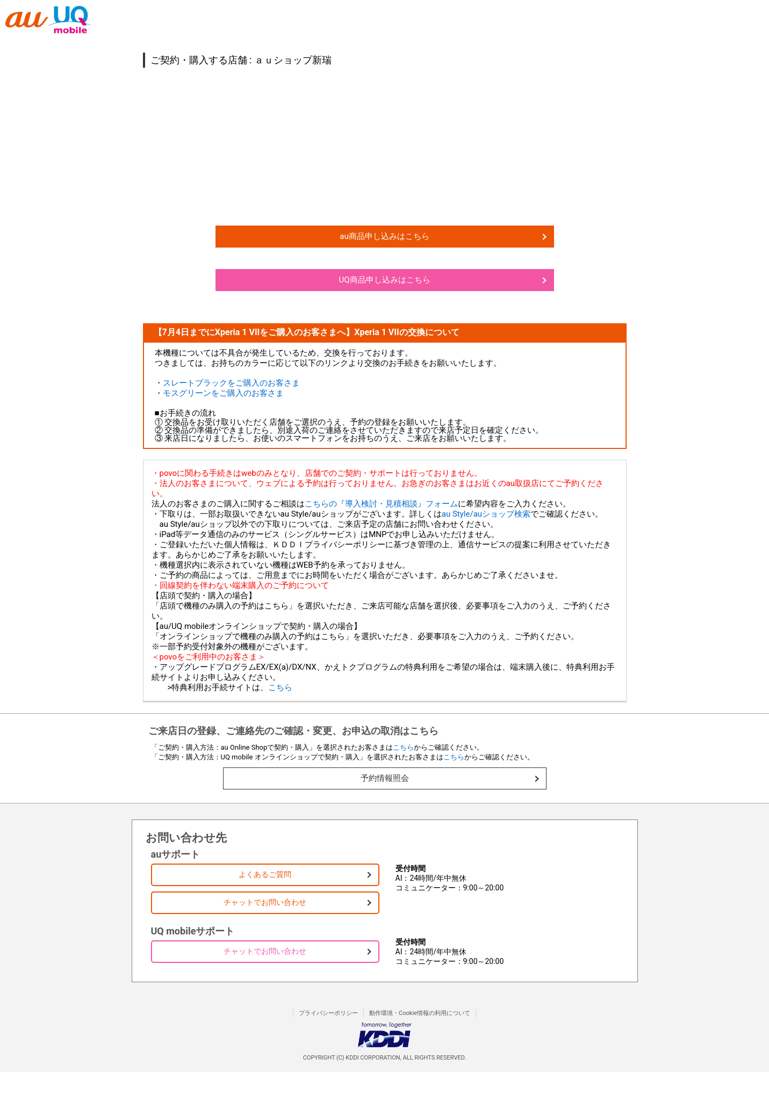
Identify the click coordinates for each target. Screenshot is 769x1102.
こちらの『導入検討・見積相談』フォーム (381, 504)
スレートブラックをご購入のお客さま (231, 383)
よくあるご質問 (265, 874)
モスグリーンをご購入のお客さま (223, 393)
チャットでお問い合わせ (265, 902)
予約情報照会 (385, 778)
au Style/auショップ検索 (486, 514)
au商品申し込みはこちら (384, 236)
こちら (280, 687)
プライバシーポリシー (328, 1013)
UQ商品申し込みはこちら (384, 280)
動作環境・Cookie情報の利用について (419, 1013)
